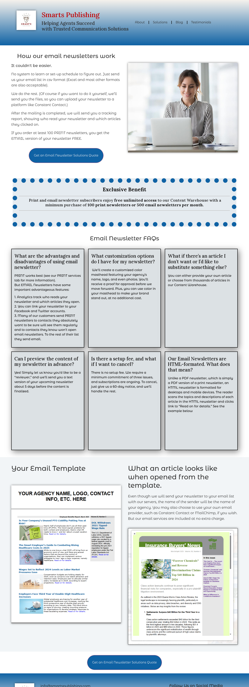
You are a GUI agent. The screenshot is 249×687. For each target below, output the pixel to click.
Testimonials (201, 22)
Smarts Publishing (70, 14)
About (140, 22)
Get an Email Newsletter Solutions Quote (66, 155)
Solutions (160, 22)
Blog (179, 22)
